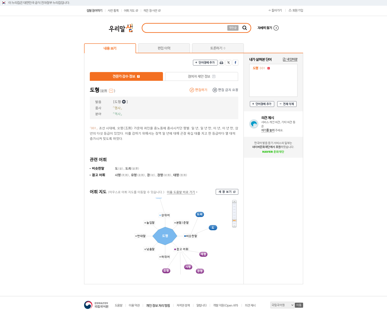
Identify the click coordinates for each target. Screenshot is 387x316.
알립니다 (201, 305)
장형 (164, 175)
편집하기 (201, 90)
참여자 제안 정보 (201, 76)
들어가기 (277, 10)
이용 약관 (134, 305)
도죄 (132, 168)
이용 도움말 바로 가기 (181, 192)
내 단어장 (292, 59)
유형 (138, 175)
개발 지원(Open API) (225, 305)
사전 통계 (113, 10)
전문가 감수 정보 (126, 76)
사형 (122, 175)
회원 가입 (297, 10)
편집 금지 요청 (228, 90)
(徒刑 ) (107, 91)
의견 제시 (250, 305)
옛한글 (233, 28)
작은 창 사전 (152, 10)
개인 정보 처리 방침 (158, 305)
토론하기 (217, 48)
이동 (298, 305)
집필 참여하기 (94, 10)
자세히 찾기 (265, 28)
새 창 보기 (225, 192)
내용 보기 (110, 48)
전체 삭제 (288, 104)
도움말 (118, 305)
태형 (180, 175)
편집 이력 (164, 48)
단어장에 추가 (206, 62)
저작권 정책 (183, 305)
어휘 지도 (131, 10)
